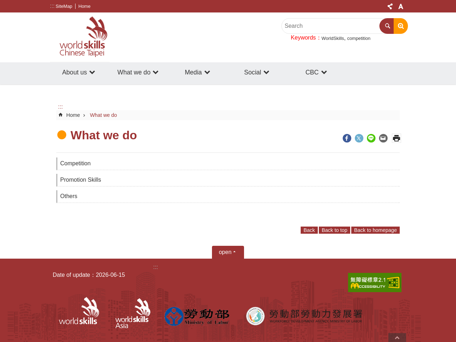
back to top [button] (397, 337)
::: (52, 6)
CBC (311, 72)
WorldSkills (333, 38)
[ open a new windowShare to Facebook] (347, 138)
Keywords (303, 38)
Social (252, 72)
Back (309, 230)
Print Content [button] (396, 138)
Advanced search (401, 26)
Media (193, 72)
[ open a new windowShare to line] (371, 138)
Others (68, 196)
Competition (75, 163)
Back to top (334, 230)
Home (84, 6)
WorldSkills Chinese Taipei (80, 37)
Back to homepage (375, 230)
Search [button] (387, 26)
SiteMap (64, 6)
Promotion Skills (80, 180)
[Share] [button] (390, 6)
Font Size (400, 6)
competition (358, 38)
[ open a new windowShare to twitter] (359, 138)
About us (74, 72)
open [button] (225, 252)
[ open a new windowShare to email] (383, 138)
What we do (134, 72)
